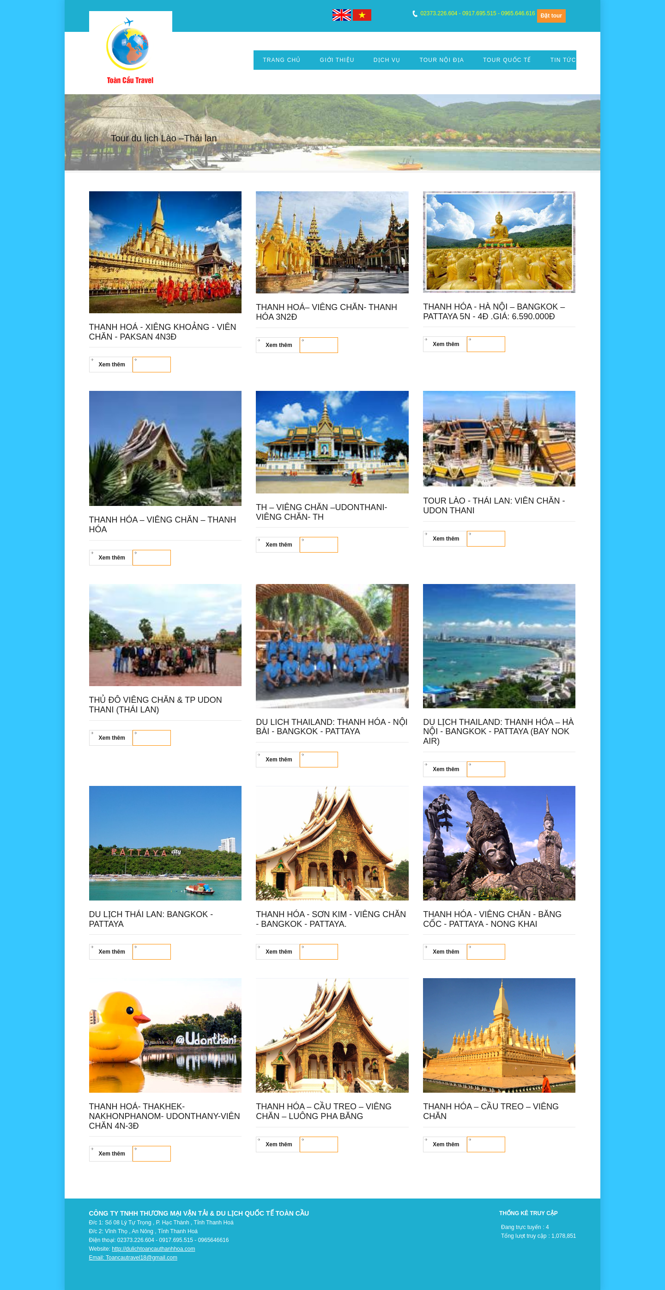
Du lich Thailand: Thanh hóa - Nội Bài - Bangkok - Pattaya (331, 727)
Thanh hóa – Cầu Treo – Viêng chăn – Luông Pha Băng (324, 1111)
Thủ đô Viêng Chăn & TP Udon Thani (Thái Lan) (155, 704)
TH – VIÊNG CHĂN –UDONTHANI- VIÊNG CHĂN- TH (321, 512)
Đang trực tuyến (521, 1227)
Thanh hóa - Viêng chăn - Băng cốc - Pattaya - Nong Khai (492, 919)
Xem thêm (112, 364)
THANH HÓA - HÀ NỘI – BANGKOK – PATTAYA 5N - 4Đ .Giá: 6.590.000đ (494, 311)
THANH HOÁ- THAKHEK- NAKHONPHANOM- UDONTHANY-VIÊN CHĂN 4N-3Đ (164, 1116)
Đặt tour (551, 15)
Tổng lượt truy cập (523, 1236)
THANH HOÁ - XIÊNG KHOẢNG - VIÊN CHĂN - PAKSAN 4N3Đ (162, 331)
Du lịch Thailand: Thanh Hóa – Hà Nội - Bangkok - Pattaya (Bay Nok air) (498, 732)
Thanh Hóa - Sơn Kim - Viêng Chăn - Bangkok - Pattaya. (331, 919)
